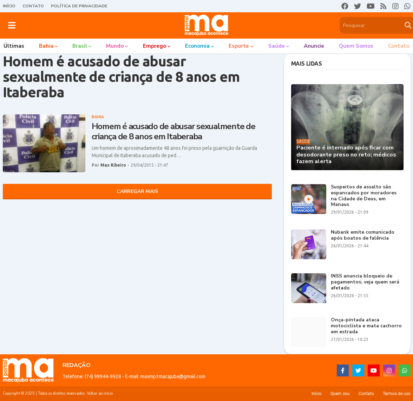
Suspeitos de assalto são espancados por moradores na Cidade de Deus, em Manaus (363, 196)
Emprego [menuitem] (154, 45)
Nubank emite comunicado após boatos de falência (362, 235)
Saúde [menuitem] (276, 45)
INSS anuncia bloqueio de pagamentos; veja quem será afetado (365, 282)
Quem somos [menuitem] (356, 45)
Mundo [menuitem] (115, 45)
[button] (12, 25)
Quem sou (340, 393)
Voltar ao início (100, 393)
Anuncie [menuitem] (314, 45)
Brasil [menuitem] (79, 45)
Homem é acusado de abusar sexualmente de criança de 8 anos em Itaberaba (173, 131)
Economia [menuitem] (197, 45)
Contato (33, 6)
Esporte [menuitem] (239, 45)
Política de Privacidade (79, 6)
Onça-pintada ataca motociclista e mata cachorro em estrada (366, 326)
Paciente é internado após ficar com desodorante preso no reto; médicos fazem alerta (346, 155)
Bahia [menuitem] (46, 45)
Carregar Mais (137, 191)
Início (9, 6)
